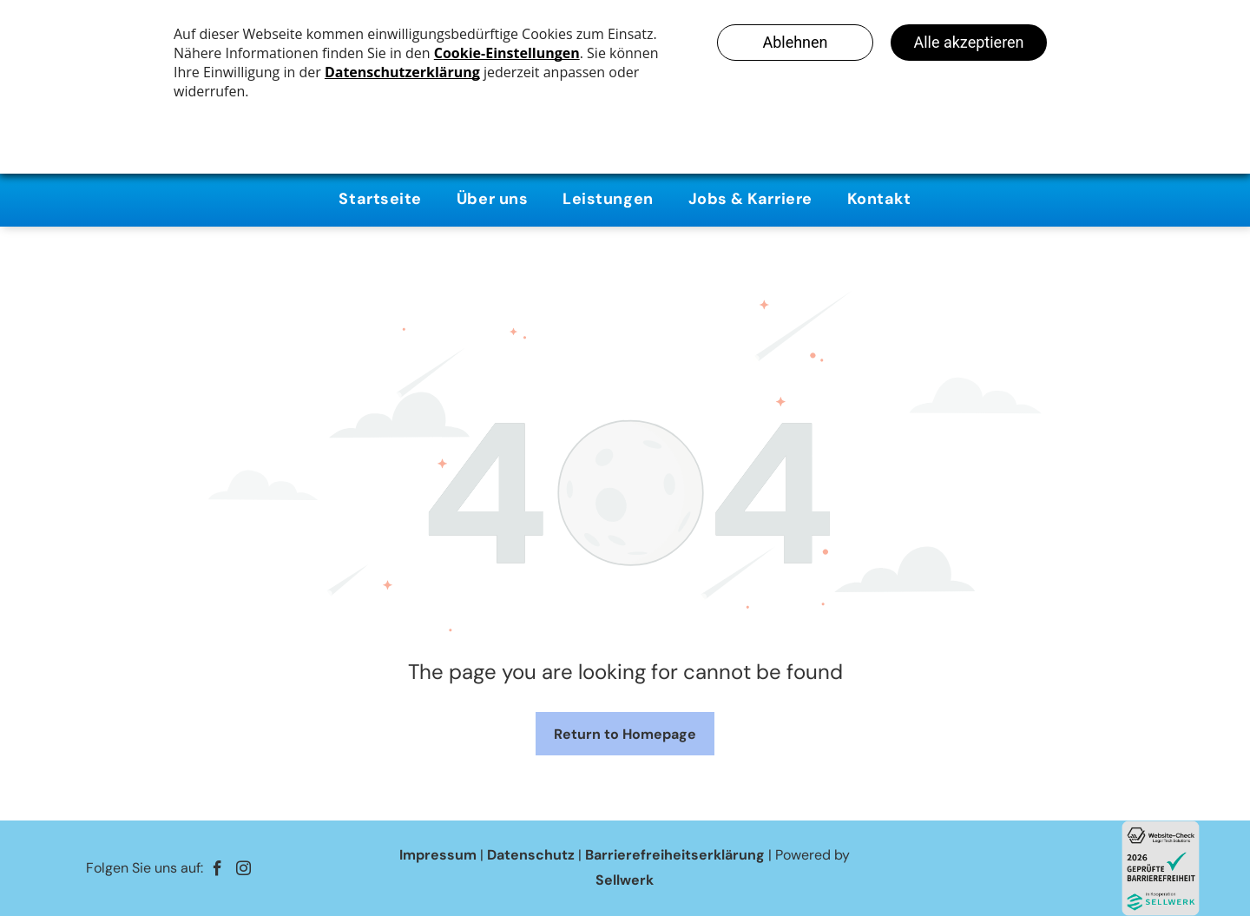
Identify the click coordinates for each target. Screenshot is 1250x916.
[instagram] (243, 871)
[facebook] (217, 871)
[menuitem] (379, 199)
